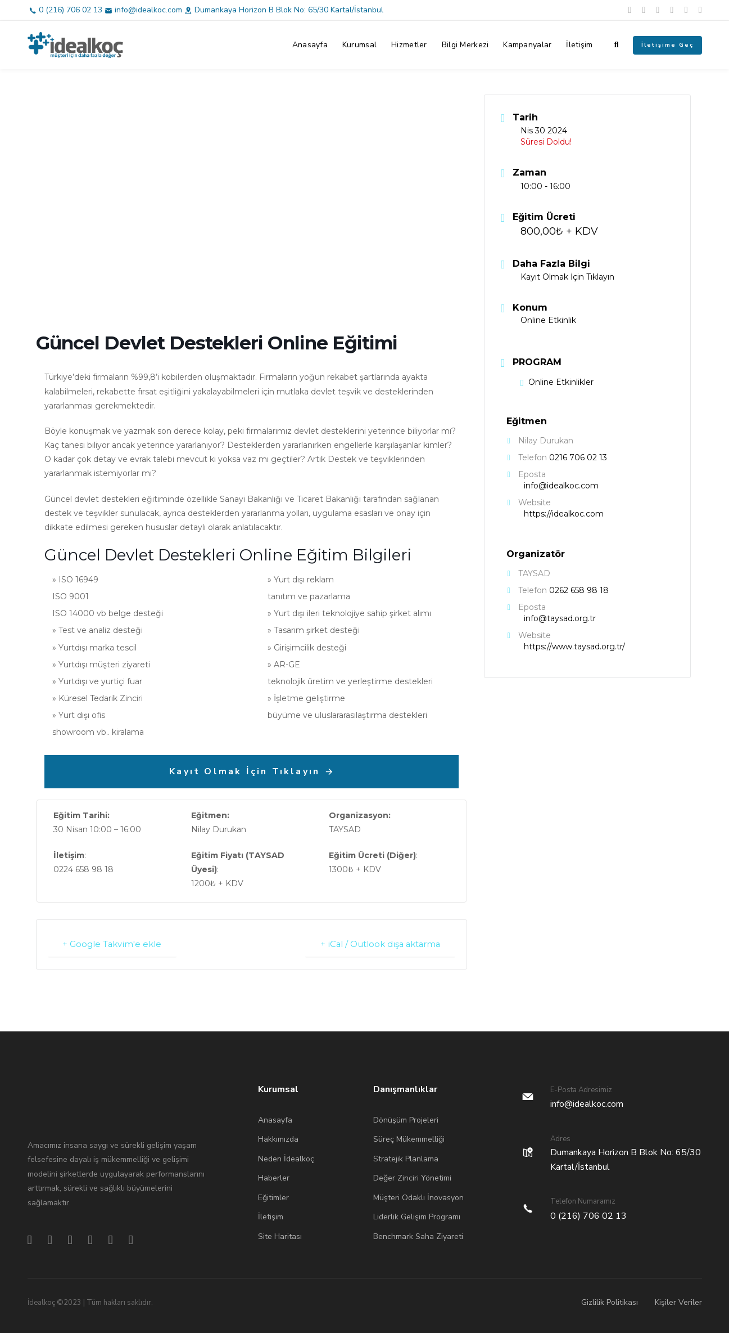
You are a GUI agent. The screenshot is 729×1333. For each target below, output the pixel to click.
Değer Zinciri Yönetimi (412, 1177)
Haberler (273, 1177)
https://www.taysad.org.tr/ (574, 646)
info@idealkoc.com (148, 10)
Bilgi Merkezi (465, 44)
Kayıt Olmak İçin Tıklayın (567, 277)
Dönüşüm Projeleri (405, 1119)
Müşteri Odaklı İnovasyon (418, 1197)
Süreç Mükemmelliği (409, 1138)
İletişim (579, 44)
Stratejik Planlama (405, 1158)
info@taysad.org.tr (560, 618)
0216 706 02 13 (578, 457)
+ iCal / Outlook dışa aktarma (377, 944)
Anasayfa (310, 44)
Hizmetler (409, 44)
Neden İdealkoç (286, 1158)
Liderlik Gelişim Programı (416, 1216)
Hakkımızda (278, 1138)
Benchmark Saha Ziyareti (418, 1236)
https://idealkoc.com (564, 514)
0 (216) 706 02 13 (70, 10)
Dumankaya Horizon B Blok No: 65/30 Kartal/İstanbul (288, 10)
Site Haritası (280, 1236)
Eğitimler (273, 1197)
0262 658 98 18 (579, 590)
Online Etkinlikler (557, 382)
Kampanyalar (527, 44)
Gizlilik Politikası (609, 1301)
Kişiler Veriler (678, 1301)
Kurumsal (359, 44)
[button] (616, 45)
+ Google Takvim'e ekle (114, 944)
